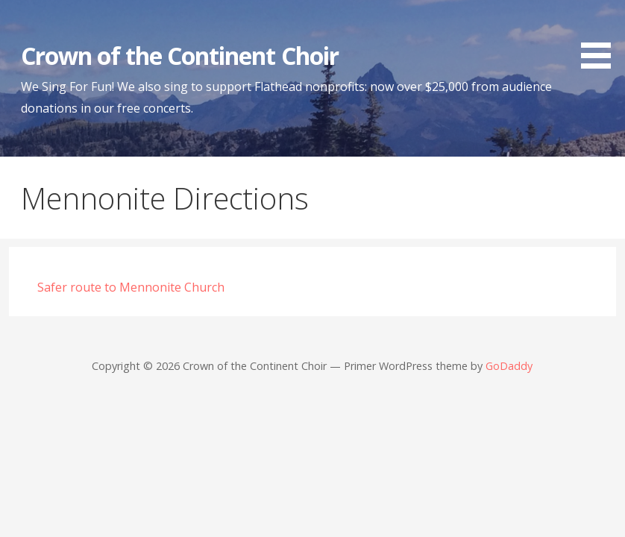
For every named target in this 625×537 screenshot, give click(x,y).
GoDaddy (509, 366)
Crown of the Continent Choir (180, 56)
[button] (601, 37)
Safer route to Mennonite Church (130, 287)
